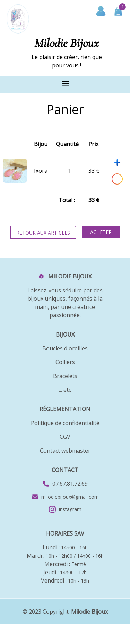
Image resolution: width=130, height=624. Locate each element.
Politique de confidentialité (65, 423)
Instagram (65, 509)
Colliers (65, 362)
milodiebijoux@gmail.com (70, 496)
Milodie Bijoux (89, 611)
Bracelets (65, 376)
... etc (65, 390)
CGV (65, 437)
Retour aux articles (43, 232)
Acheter (101, 232)
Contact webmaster (65, 450)
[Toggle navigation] (65, 83)
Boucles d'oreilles (65, 348)
